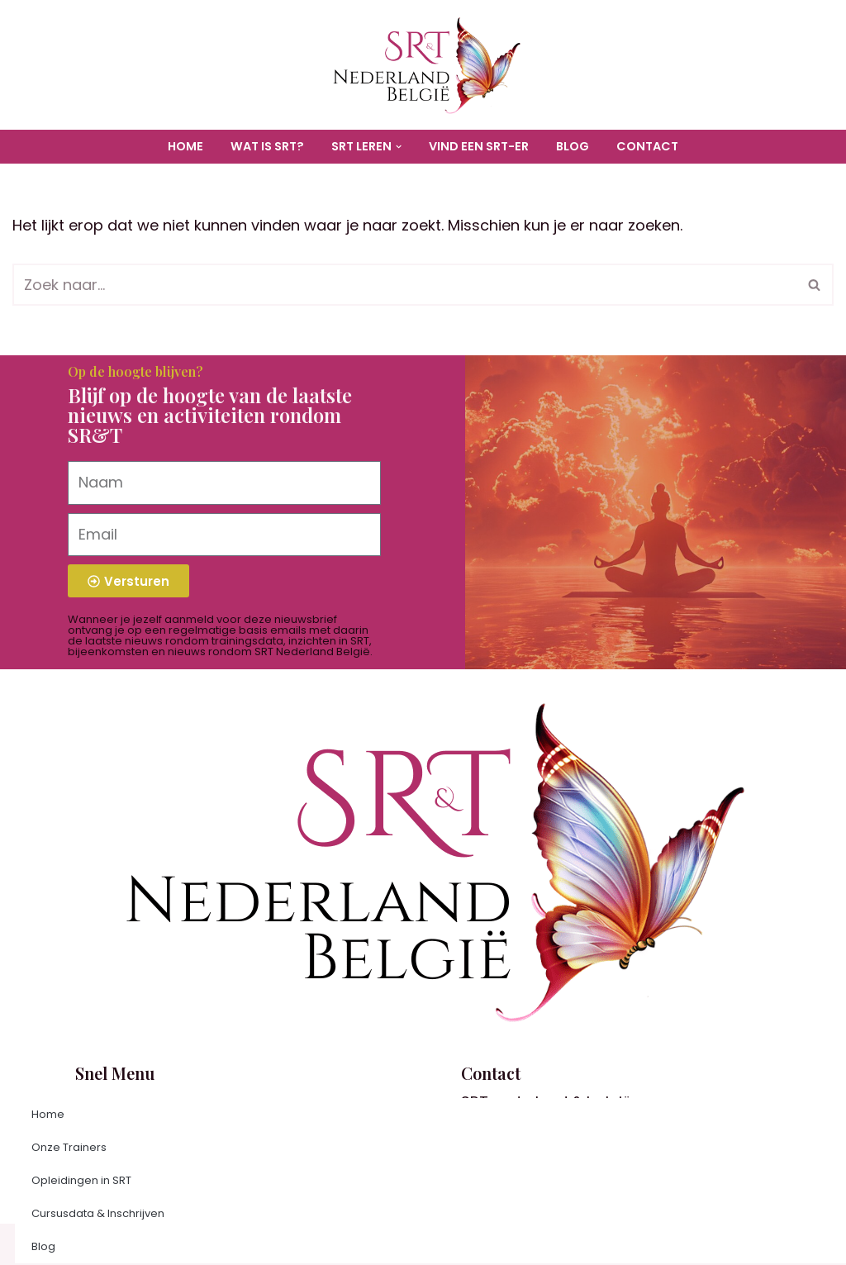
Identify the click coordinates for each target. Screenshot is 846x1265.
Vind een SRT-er (479, 146)
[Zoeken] (404, 285)
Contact (647, 146)
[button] (399, 147)
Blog (572, 146)
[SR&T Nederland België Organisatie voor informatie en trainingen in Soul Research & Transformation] (423, 65)
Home (185, 146)
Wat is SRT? (267, 146)
